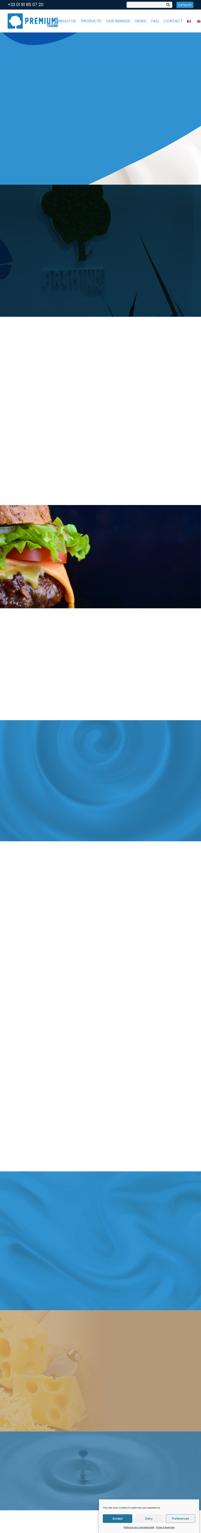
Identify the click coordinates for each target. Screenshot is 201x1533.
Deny (149, 1519)
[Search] (168, 4)
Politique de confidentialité (139, 1527)
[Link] (33, 21)
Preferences (180, 1519)
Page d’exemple (165, 1527)
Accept (117, 1519)
